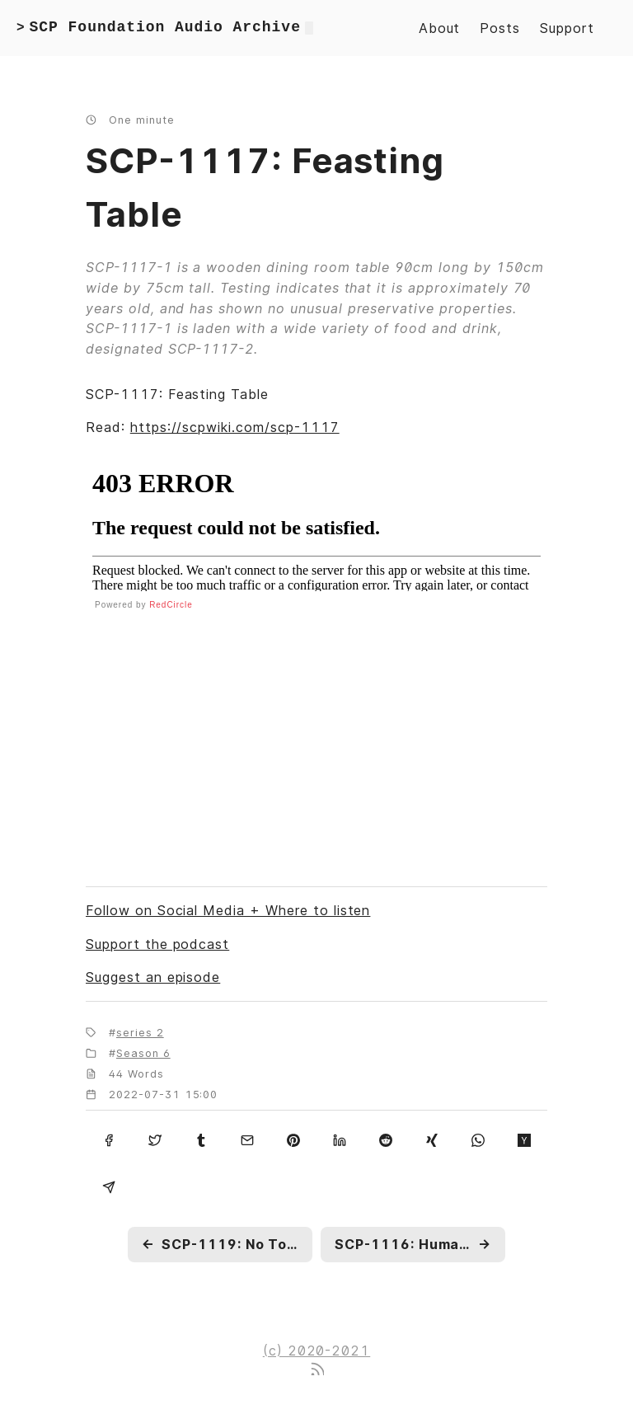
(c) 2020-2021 (316, 1350)
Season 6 (143, 1053)
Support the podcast (157, 944)
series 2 (140, 1032)
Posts (500, 28)
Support (567, 28)
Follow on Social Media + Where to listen (228, 910)
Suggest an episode (153, 977)
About (440, 28)
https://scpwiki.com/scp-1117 (235, 427)
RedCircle (171, 604)
